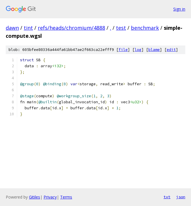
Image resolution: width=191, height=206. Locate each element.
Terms (66, 197)
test (121, 27)
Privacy (50, 197)
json (180, 196)
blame (154, 49)
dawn (12, 27)
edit (171, 49)
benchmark (145, 27)
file (123, 49)
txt (167, 196)
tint (28, 27)
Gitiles (34, 197)
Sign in (179, 9)
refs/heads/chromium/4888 (71, 27)
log (138, 49)
